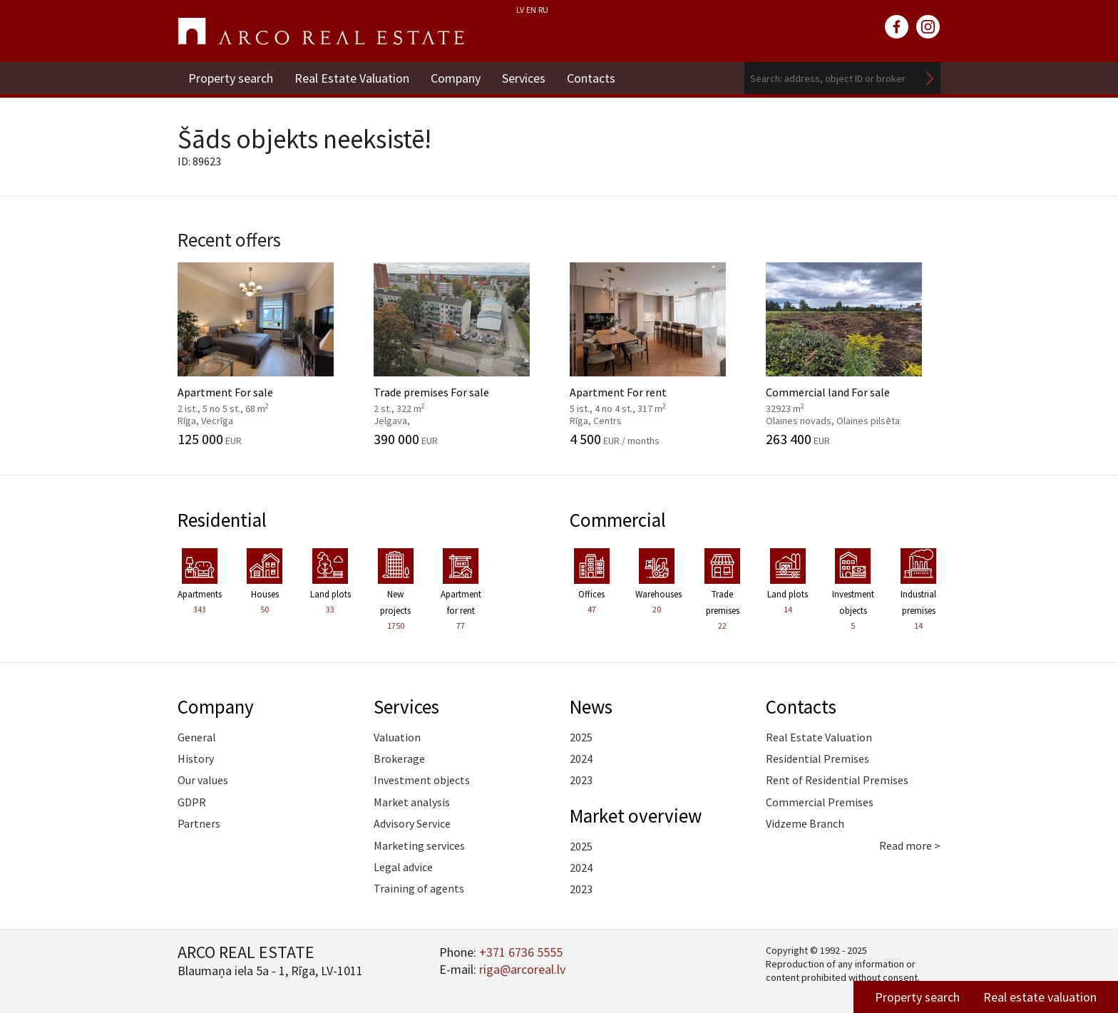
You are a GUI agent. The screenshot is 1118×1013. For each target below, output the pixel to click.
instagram (928, 27)
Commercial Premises (819, 802)
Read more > (909, 845)
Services (523, 78)
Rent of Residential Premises (837, 780)
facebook (897, 27)
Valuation (397, 737)
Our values (203, 780)
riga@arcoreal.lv (522, 969)
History (196, 758)
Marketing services (419, 845)
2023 (581, 780)
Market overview (636, 815)
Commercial (618, 520)
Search (929, 78)
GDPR (192, 802)
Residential (222, 520)
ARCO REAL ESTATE (321, 31)
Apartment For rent (657, 354)
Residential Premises (817, 758)
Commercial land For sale (853, 354)
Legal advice (403, 867)
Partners (199, 823)
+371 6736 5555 (521, 952)
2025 (581, 737)
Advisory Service (412, 823)
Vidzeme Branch (805, 823)
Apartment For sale (265, 354)
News (591, 706)
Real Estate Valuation (351, 78)
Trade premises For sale (461, 354)
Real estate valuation (1040, 997)
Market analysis (412, 802)
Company (456, 78)
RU (543, 9)
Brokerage (399, 758)
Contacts (591, 78)
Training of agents (419, 888)
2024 (581, 758)
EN (531, 9)
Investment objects (422, 780)
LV (520, 9)
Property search (230, 78)
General (197, 737)
